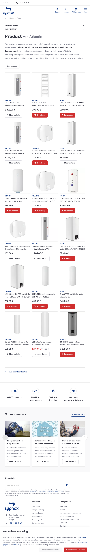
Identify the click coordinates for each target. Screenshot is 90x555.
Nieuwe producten (39, 520)
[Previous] (5, 437)
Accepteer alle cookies (75, 550)
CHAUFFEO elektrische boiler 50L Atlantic (71, 295)
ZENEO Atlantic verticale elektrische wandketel (42, 343)
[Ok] (67, 485)
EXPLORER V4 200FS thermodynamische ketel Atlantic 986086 (14, 104)
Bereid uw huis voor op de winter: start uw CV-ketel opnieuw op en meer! (72, 442)
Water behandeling (67, 516)
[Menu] (85, 10)
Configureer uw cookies (50, 550)
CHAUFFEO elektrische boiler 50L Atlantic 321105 (44, 295)
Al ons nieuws (77, 414)
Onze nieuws (15, 414)
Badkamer (63, 506)
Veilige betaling (38, 510)
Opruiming (63, 526)
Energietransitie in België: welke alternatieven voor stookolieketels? (15, 442)
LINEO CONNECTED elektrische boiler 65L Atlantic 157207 (72, 152)
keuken (62, 510)
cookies (83, 537)
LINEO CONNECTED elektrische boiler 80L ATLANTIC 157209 (72, 104)
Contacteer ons (38, 523)
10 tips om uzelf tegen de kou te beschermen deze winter (45, 442)
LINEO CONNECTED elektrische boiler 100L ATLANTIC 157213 (72, 247)
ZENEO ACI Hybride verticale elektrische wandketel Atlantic (17, 343)
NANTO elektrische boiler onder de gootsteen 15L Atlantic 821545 (17, 247)
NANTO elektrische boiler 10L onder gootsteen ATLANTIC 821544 (44, 200)
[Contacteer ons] (8, 3)
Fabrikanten (11, 25)
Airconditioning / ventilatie (69, 519)
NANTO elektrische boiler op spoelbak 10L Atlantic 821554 (44, 152)
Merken (11, 18)
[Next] (85, 437)
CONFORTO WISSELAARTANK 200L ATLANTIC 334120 (72, 199)
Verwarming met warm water (71, 513)
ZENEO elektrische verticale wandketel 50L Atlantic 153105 (16, 200)
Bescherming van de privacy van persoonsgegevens (46, 492)
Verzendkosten (37, 513)
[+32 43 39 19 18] (22, 3)
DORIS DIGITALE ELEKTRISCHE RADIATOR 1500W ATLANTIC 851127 (43, 104)
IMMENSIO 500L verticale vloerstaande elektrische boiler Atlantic (72, 343)
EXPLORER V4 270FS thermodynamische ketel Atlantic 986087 (14, 152)
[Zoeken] (57, 10)
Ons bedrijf (36, 506)
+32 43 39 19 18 (15, 523)
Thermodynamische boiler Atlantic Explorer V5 (42, 247)
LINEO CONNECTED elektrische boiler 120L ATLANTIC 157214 (17, 295)
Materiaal (63, 523)
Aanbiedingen (37, 516)
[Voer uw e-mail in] (37, 485)
